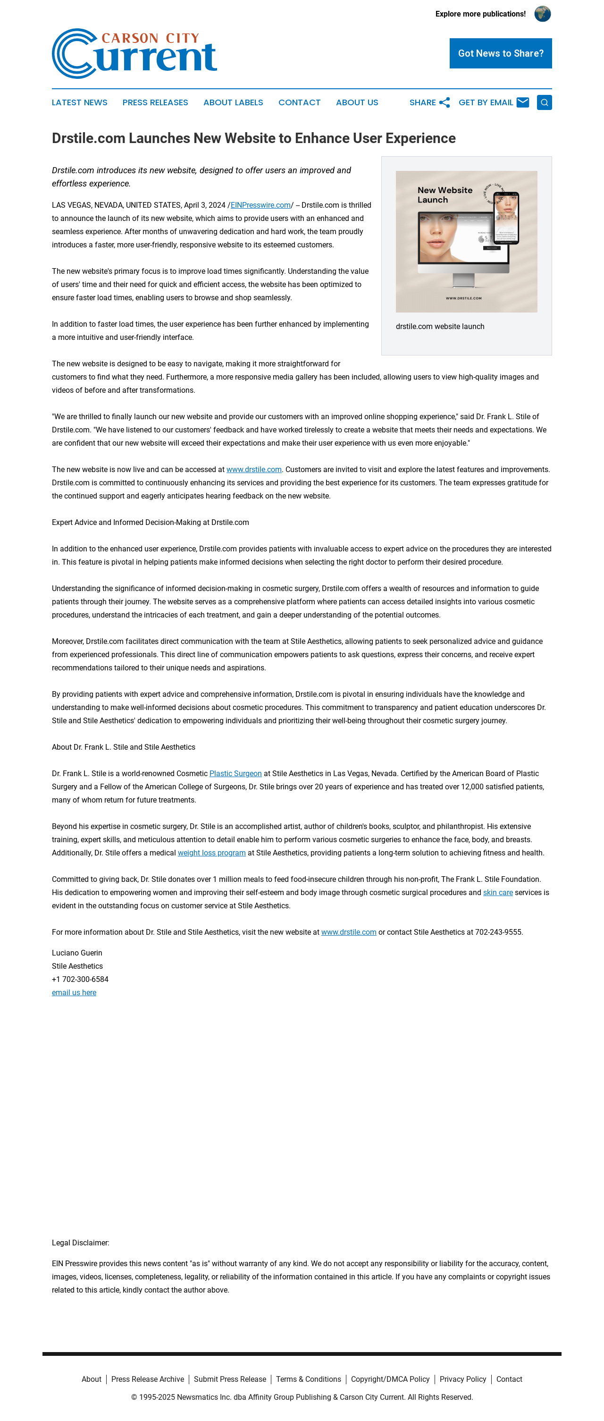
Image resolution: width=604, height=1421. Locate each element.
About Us (357, 102)
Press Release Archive (147, 1379)
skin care (498, 892)
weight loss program (212, 852)
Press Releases (155, 102)
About (91, 1379)
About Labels (233, 102)
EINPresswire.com (261, 205)
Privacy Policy (463, 1379)
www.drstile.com (254, 469)
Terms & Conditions (308, 1379)
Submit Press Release (230, 1379)
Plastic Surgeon (236, 773)
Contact (299, 102)
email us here (74, 992)
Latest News (80, 102)
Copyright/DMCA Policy (390, 1379)
